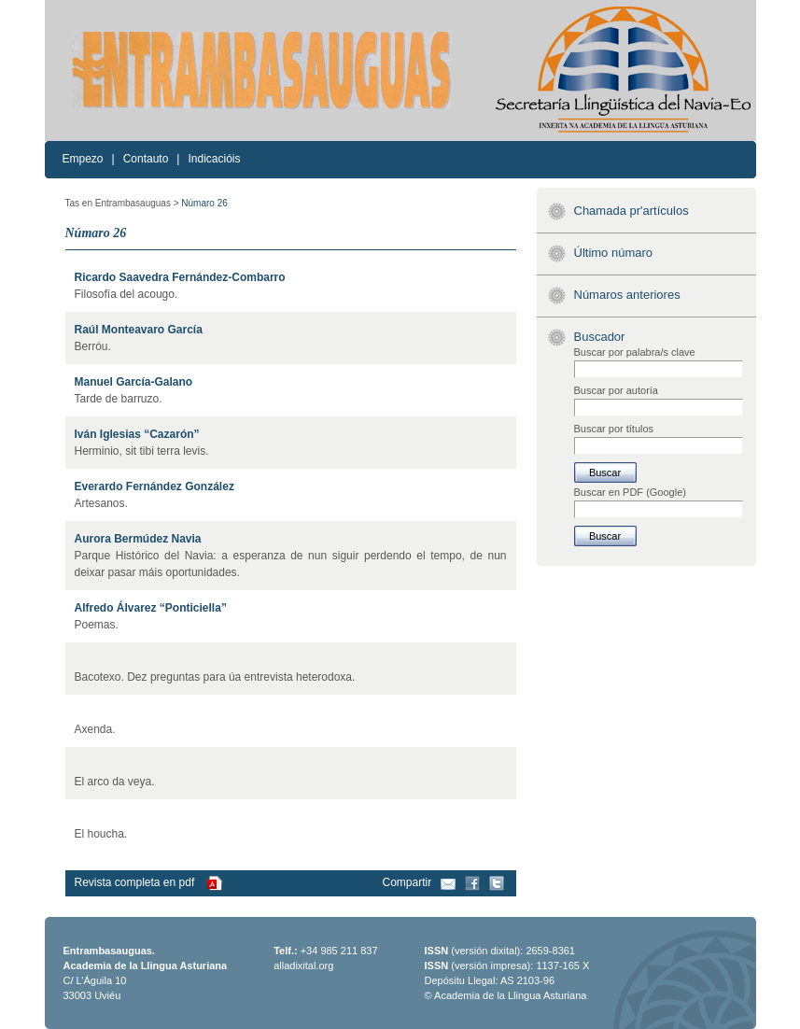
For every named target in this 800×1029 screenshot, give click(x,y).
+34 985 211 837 (339, 950)
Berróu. (93, 346)
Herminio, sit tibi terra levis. (142, 451)
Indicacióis (214, 158)
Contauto (146, 158)
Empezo (83, 158)
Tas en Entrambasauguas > (122, 203)
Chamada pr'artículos (631, 211)
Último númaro (613, 253)
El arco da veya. (115, 781)
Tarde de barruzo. (118, 398)
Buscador (599, 337)
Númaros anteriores (627, 295)
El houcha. (101, 833)
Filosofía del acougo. (126, 294)
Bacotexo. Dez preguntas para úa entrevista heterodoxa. (215, 677)
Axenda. (95, 729)
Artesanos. (101, 503)
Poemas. (97, 624)
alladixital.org (303, 965)
